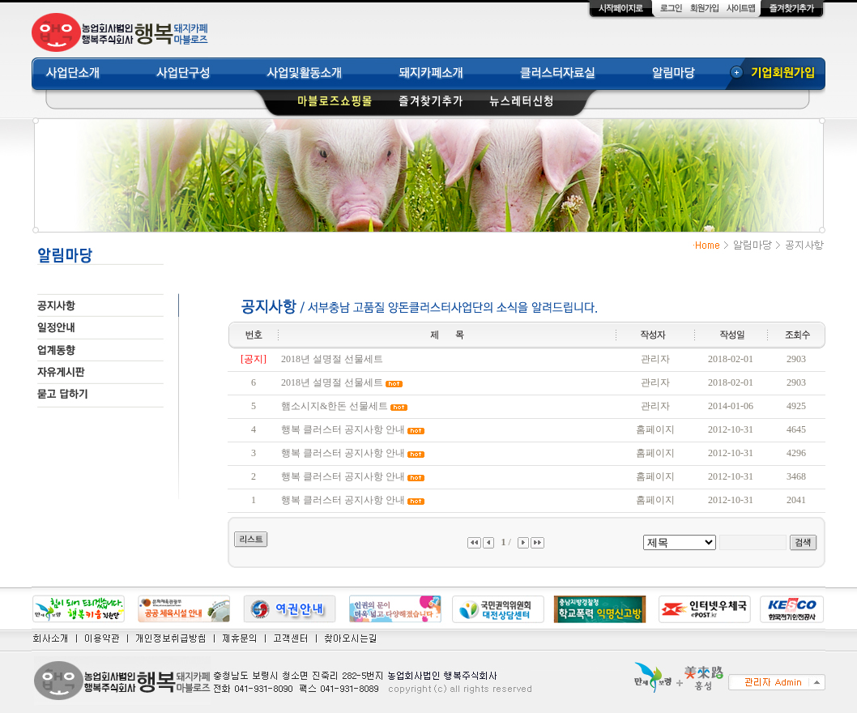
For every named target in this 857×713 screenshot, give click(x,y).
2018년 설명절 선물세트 (332, 359)
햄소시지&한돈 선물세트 (334, 406)
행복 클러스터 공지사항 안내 (343, 429)
